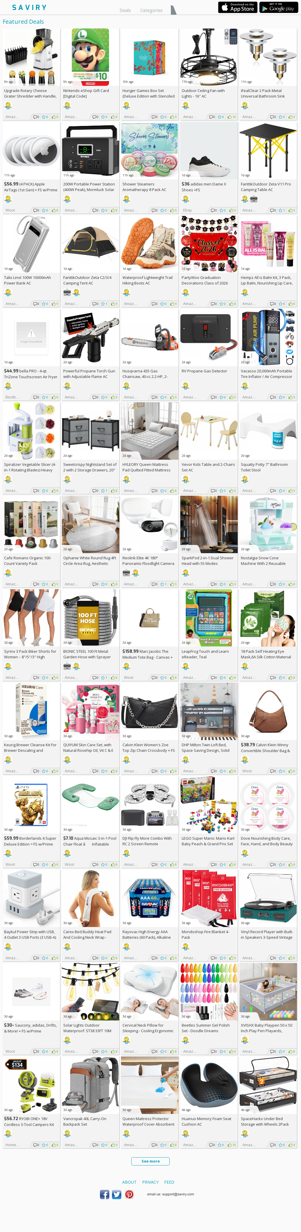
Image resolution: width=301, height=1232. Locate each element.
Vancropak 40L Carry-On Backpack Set (84, 1121)
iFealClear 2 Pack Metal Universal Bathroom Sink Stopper (263, 96)
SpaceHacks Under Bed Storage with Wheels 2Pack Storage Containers (265, 1124)
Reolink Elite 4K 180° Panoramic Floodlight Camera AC (148, 563)
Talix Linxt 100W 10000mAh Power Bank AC (27, 280)
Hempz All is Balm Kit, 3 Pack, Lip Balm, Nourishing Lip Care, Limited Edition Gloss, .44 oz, (267, 283)
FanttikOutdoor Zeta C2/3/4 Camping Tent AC (87, 280)
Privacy (150, 1182)
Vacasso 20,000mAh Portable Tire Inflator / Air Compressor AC (266, 376)
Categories (151, 10)
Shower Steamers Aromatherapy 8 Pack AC (144, 186)
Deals (125, 10)
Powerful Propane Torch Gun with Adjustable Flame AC (89, 373)
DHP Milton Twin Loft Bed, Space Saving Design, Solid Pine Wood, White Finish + (207, 750)
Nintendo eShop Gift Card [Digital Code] (86, 93)
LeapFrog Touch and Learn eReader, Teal (205, 654)
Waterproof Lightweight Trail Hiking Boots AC (148, 280)
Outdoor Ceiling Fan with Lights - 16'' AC (203, 93)
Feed (169, 1182)
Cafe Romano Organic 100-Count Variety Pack (27, 560)
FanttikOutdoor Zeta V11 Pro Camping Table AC (266, 186)
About (129, 1182)
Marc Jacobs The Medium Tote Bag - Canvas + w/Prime (148, 657)
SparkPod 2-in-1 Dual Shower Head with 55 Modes (208, 560)
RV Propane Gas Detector (204, 371)
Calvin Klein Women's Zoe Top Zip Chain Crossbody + (149, 747)
